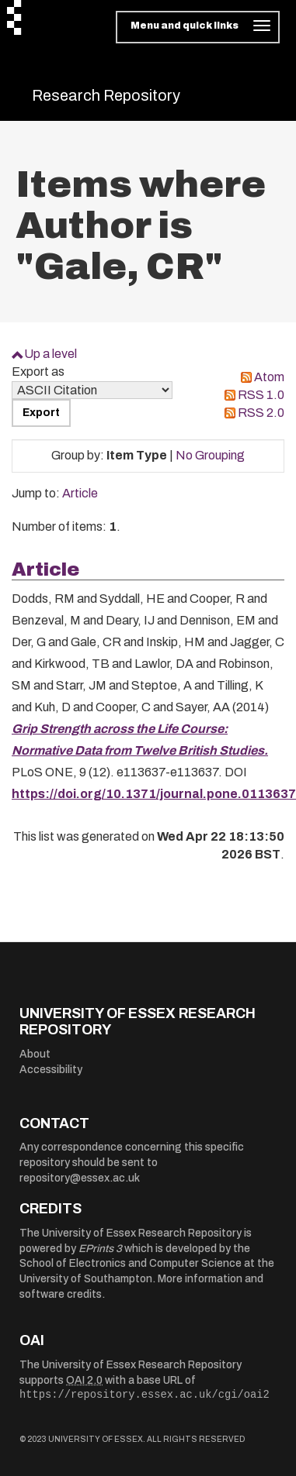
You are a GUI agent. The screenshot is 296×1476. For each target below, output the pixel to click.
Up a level (50, 353)
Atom (269, 377)
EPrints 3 (100, 1248)
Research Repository (106, 95)
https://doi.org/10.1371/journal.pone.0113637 (154, 793)
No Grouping (210, 455)
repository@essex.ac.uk (79, 1178)
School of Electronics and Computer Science (130, 1263)
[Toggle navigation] (198, 27)
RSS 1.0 (261, 394)
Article (80, 493)
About (34, 1054)
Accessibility (50, 1069)
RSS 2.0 (261, 412)
